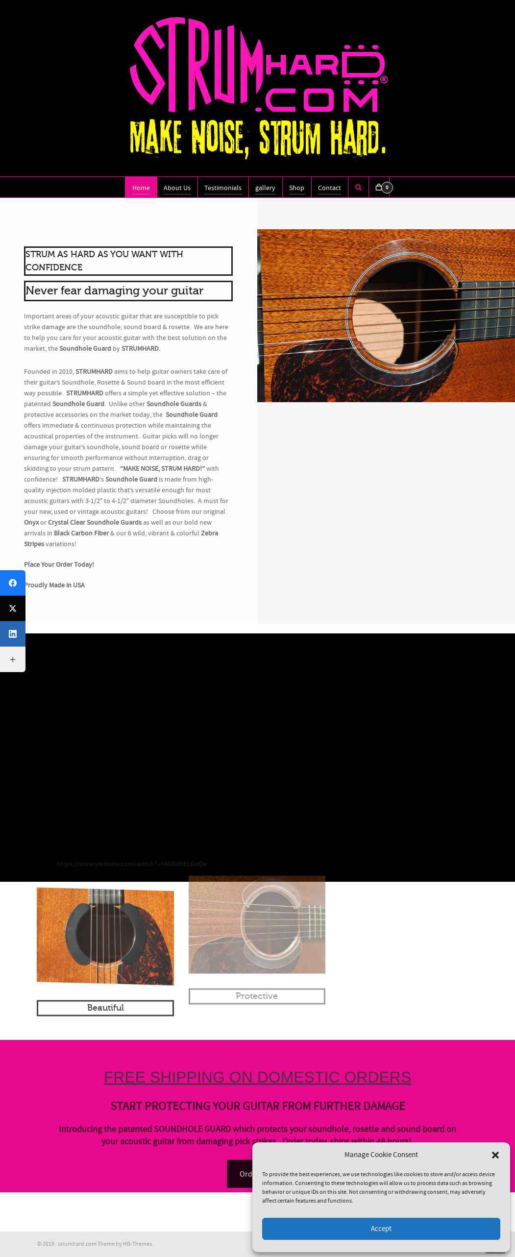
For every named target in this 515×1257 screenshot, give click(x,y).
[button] (495, 1155)
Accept (381, 1228)
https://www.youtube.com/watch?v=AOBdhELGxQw (132, 864)
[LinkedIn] (12, 634)
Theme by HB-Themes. (125, 1244)
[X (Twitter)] (12, 608)
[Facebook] (12, 583)
